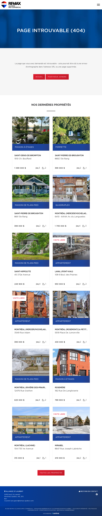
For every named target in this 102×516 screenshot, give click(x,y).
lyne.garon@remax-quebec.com (22, 501)
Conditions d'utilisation (47, 510)
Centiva (55, 513)
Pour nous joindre (57, 77)
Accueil (39, 77)
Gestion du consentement (65, 510)
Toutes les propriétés (51, 473)
